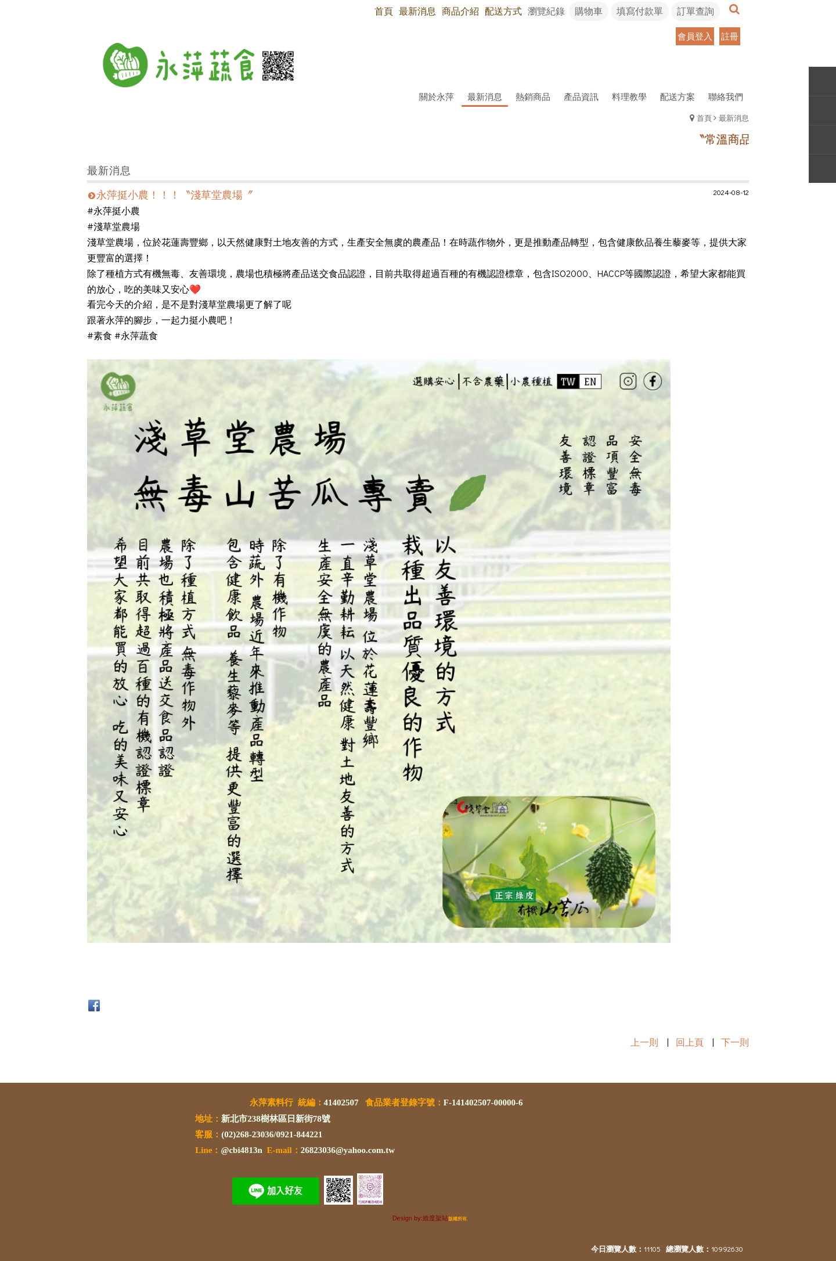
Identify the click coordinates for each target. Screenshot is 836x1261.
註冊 (729, 36)
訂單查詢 (695, 11)
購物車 (589, 11)
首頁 (704, 118)
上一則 (644, 1042)
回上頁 (690, 1042)
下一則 (735, 1042)
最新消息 (734, 118)
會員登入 (695, 36)
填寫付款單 (640, 11)
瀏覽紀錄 (546, 11)
